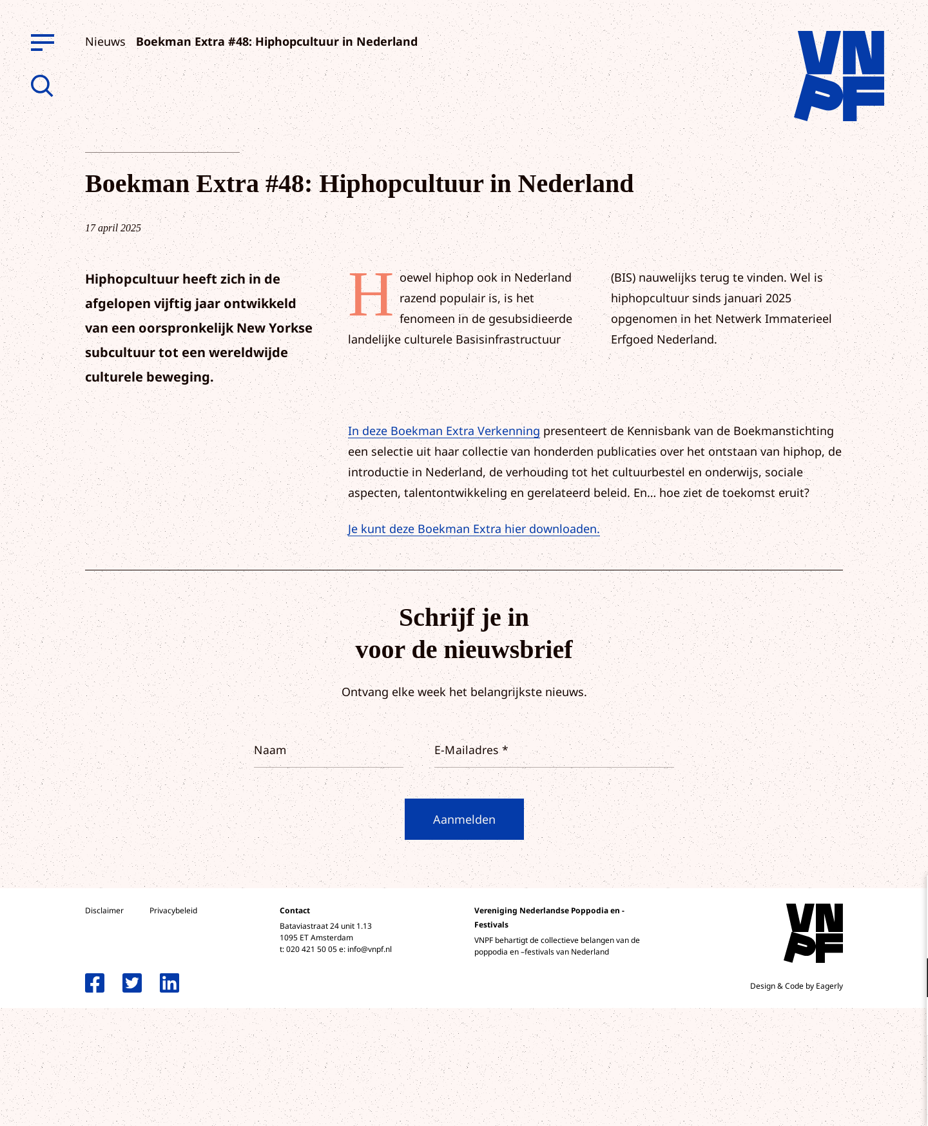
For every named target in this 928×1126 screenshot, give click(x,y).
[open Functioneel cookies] (907, 979)
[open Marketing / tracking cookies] (907, 1017)
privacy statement (864, 935)
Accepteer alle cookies (818, 1064)
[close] (908, 898)
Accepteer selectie (818, 1102)
